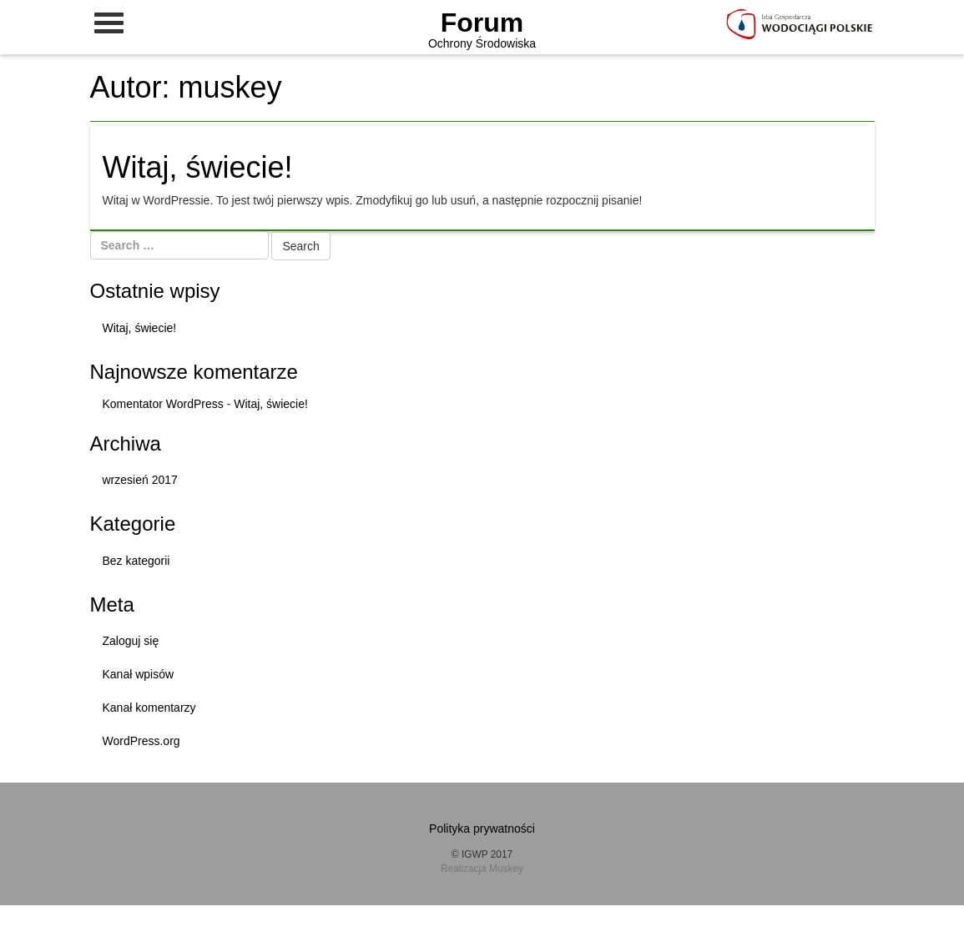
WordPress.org (141, 741)
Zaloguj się (131, 640)
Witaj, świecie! (198, 167)
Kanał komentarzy (149, 707)
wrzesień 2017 (140, 479)
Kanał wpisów (138, 674)
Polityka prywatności (482, 828)
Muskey (506, 868)
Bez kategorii (136, 560)
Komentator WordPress (163, 404)
